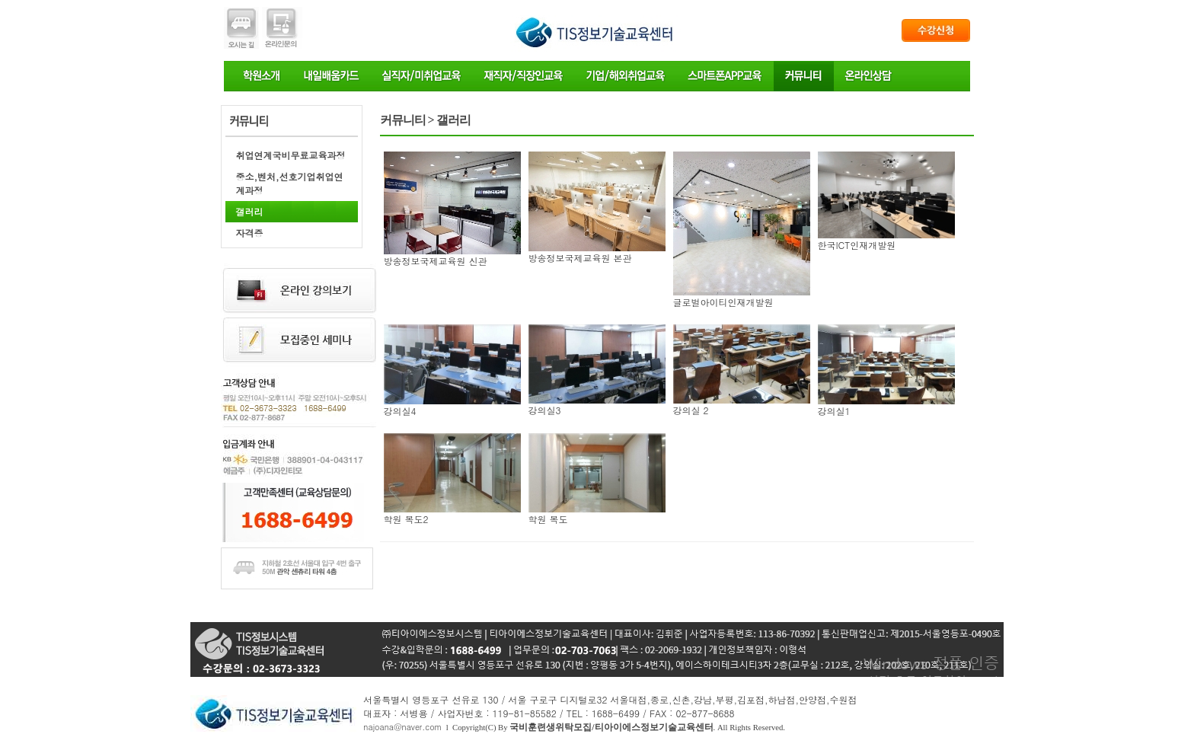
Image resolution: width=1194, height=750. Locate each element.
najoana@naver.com (402, 726)
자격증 (249, 232)
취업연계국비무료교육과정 (291, 154)
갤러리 (249, 211)
